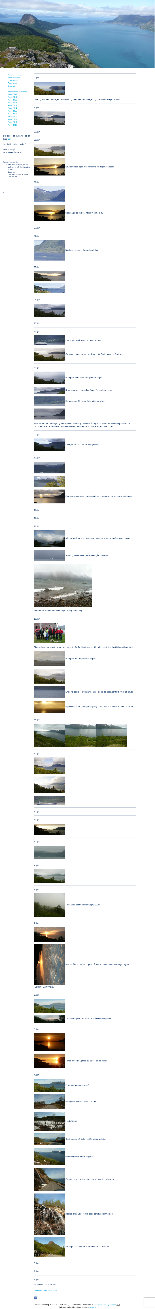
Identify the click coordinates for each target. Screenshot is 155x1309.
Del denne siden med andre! (45, 1291)
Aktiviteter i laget (15, 75)
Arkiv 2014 (12, 108)
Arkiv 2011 (12, 100)
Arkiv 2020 (12, 125)
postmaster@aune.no (107, 1305)
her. (9, 139)
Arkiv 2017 (12, 117)
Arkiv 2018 (12, 119)
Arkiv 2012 (12, 103)
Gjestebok (12, 86)
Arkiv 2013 (12, 105)
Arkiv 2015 (12, 111)
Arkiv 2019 (12, 122)
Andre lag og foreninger (17, 91)
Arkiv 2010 (12, 97)
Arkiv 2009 (12, 94)
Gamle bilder (13, 80)
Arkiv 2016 (12, 114)
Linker (10, 89)
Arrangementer (14, 78)
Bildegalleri (12, 83)
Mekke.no (93, 1307)
